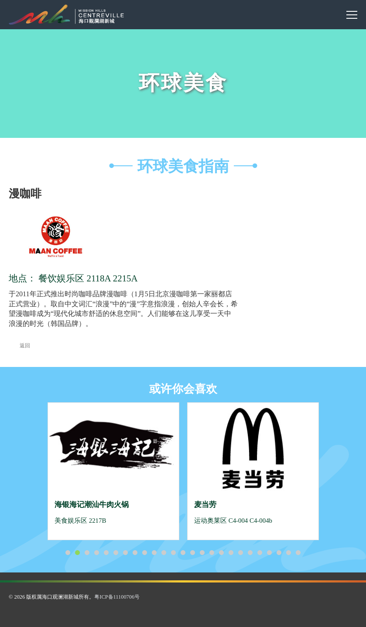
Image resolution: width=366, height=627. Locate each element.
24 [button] (288, 552)
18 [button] (231, 552)
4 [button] (96, 552)
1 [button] (68, 552)
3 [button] (87, 552)
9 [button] (144, 552)
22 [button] (269, 552)
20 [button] (250, 552)
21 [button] (260, 552)
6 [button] (116, 552)
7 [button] (125, 552)
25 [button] (298, 552)
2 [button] (77, 552)
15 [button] (202, 552)
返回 (19, 345)
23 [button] (279, 552)
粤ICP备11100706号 (117, 597)
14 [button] (192, 552)
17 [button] (221, 552)
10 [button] (154, 552)
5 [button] (106, 552)
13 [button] (183, 552)
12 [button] (173, 552)
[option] (113, 471)
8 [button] (135, 552)
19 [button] (240, 552)
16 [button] (212, 552)
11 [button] (164, 552)
